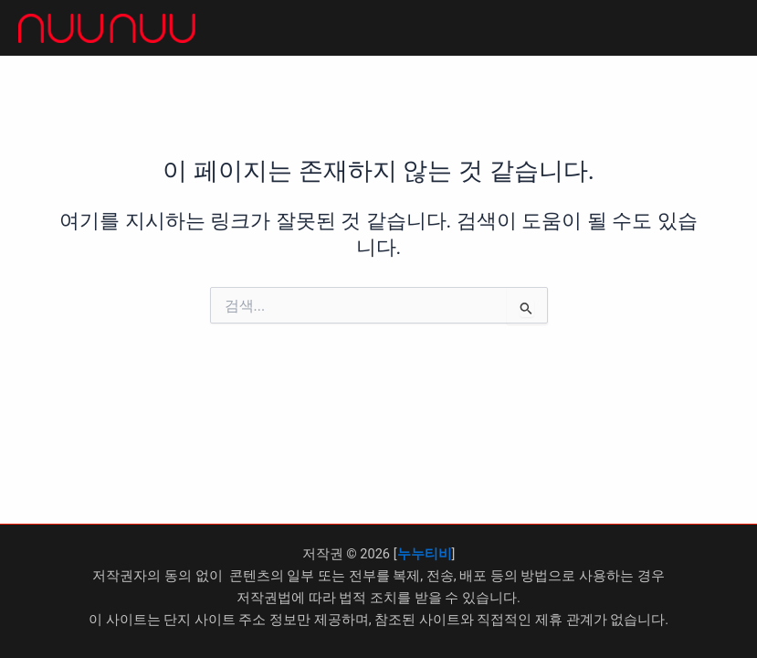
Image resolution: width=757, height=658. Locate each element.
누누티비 (424, 554)
